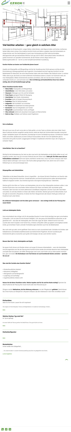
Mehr (4, 310)
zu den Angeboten (7, 354)
